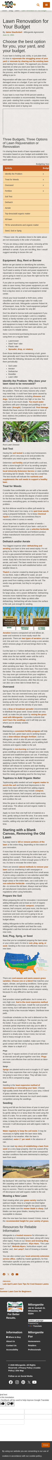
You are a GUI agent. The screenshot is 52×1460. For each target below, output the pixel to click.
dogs (5, 399)
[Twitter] (29, 1383)
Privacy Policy (25, 1368)
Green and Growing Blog (36, 1241)
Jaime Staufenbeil (14, 32)
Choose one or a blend (22, 981)
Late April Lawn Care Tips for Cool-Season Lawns (26, 1284)
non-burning (20, 749)
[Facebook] (4, 1274)
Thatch (6, 572)
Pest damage (42, 407)
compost (39, 791)
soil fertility (17, 463)
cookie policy (35, 1456)
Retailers (32, 1345)
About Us (10, 1341)
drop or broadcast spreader (21, 709)
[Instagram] (17, 1383)
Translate (35, 1326)
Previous (7, 1281)
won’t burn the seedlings (14, 720)
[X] (8, 1274)
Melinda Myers (19, 1246)
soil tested (17, 453)
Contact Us (11, 1345)
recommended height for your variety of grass (27, 1221)
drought (16, 407)
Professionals (34, 1350)
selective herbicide (40, 529)
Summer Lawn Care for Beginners (15, 1291)
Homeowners (34, 1341)
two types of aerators (31, 638)
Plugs (43, 1056)
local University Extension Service (18, 471)
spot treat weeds (41, 511)
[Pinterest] (12, 1274)
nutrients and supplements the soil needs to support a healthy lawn (25, 479)
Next (2, 1289)
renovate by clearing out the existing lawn (29, 61)
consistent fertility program (27, 731)
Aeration (7, 633)
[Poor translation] (10, 1404)
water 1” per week (22, 1139)
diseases (37, 396)
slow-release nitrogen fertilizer (22, 737)
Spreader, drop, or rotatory (20, 349)
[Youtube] (35, 1383)
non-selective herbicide (13, 883)
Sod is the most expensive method (32, 1002)
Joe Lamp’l (19, 1249)
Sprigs (6, 1069)
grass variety (30, 1200)
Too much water (36, 402)
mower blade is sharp (33, 1208)
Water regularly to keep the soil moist (20, 1131)
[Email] (17, 1274)
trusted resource (24, 1235)
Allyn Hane (34, 1243)
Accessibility (12, 1350)
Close (45, 1445)
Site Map (20, 1370)
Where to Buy (13, 1337)
